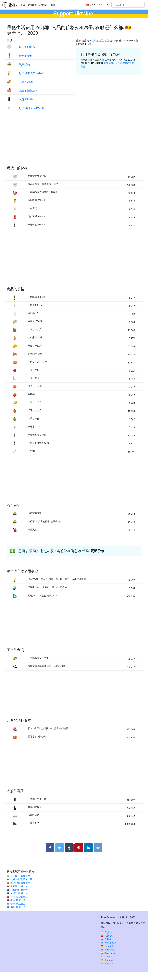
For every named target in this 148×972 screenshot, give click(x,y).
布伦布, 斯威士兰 (19, 896)
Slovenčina (108, 953)
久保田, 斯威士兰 (19, 893)
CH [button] (89, 4)
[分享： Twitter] (59, 847)
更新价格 (97, 551)
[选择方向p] (128, 5)
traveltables (13, 5)
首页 (23, 4)
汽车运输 (24, 64)
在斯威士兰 (97, 40)
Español (107, 946)
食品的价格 (26, 56)
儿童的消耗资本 (28, 90)
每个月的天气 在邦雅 (31, 108)
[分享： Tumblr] (69, 847)
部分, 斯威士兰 (17, 907)
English (106, 932)
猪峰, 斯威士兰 (17, 903)
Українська (108, 942)
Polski (106, 939)
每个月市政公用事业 (31, 73)
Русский (107, 935)
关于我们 (43, 4)
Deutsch (107, 960)
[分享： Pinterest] (78, 847)
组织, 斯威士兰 (17, 900)
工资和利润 (26, 82)
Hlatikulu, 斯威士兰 (20, 889)
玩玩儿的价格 (27, 47)
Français (107, 963)
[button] (103, 5)
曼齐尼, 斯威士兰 (19, 886)
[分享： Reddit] (98, 847)
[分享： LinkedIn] (88, 847)
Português (108, 949)
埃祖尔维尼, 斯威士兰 (21, 879)
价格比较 (32, 4)
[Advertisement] (74, 141)
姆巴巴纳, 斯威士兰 (20, 882)
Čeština (106, 956)
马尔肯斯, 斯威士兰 (20, 876)
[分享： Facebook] (50, 847)
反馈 (53, 4)
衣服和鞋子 (26, 99)
